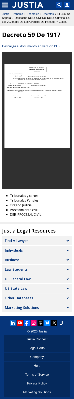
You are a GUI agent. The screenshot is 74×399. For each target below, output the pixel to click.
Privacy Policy (37, 383)
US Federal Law (18, 279)
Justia (5, 14)
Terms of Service (37, 374)
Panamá (18, 14)
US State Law (16, 288)
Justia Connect (37, 339)
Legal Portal (37, 348)
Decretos (48, 14)
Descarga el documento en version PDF (31, 46)
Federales (33, 14)
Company (37, 357)
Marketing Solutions (22, 307)
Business (12, 259)
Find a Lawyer (16, 240)
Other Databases (19, 298)
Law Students (16, 269)
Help (37, 365)
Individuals (14, 250)
